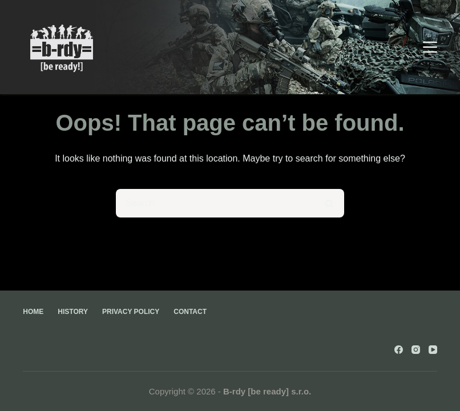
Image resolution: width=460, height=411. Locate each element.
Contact (190, 312)
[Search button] (330, 203)
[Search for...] (216, 203)
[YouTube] (433, 349)
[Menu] (430, 47)
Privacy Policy (130, 312)
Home (33, 312)
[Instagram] (415, 349)
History (73, 312)
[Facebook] (398, 349)
